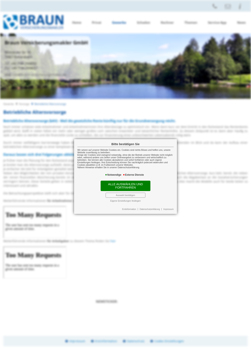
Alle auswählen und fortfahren (125, 186)
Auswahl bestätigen (125, 195)
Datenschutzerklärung (150, 209)
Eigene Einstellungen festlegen (125, 201)
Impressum (168, 209)
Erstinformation (129, 209)
